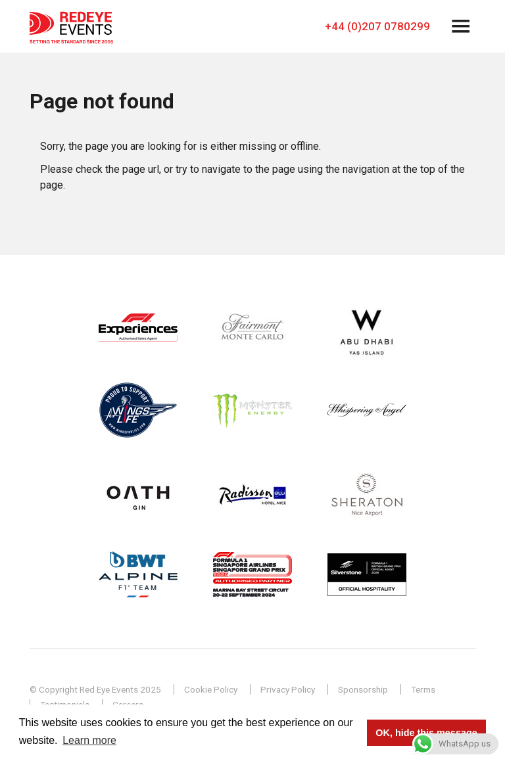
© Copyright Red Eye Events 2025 (95, 689)
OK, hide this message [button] (426, 732)
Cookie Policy (210, 689)
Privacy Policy (287, 689)
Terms (423, 689)
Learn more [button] (89, 740)
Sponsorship (363, 689)
